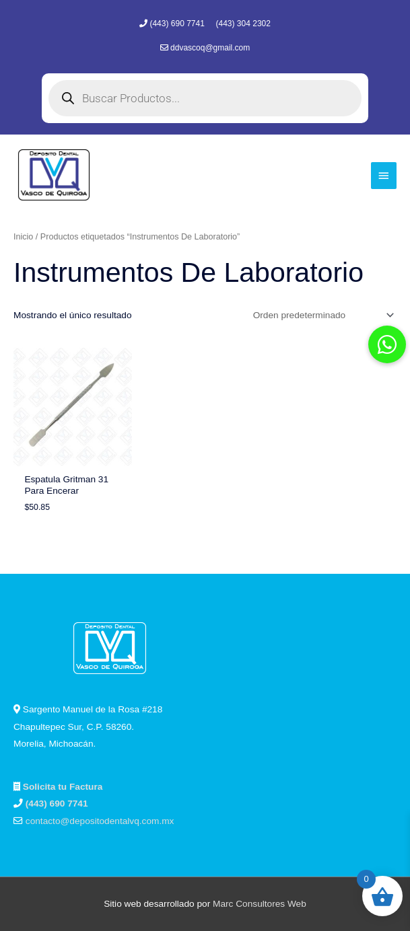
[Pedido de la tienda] (321, 315)
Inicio (23, 236)
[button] (387, 344)
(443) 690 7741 (178, 23)
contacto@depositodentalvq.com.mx (100, 821)
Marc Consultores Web (259, 904)
